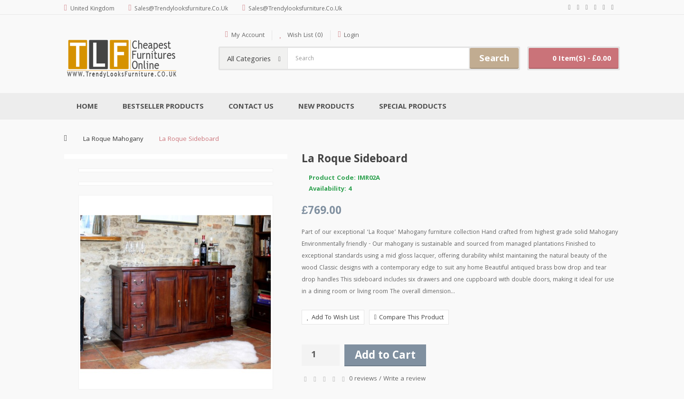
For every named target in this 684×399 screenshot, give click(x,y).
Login (351, 35)
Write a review (404, 379)
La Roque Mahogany (113, 139)
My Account (248, 35)
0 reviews (363, 379)
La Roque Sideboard (189, 139)
